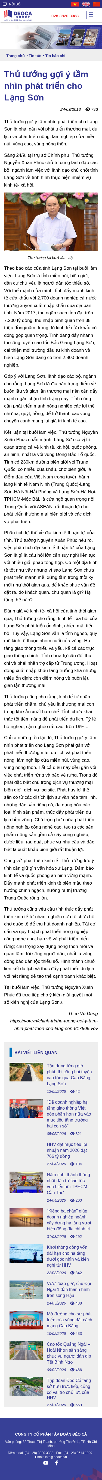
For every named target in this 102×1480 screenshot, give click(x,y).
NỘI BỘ (11, 4)
